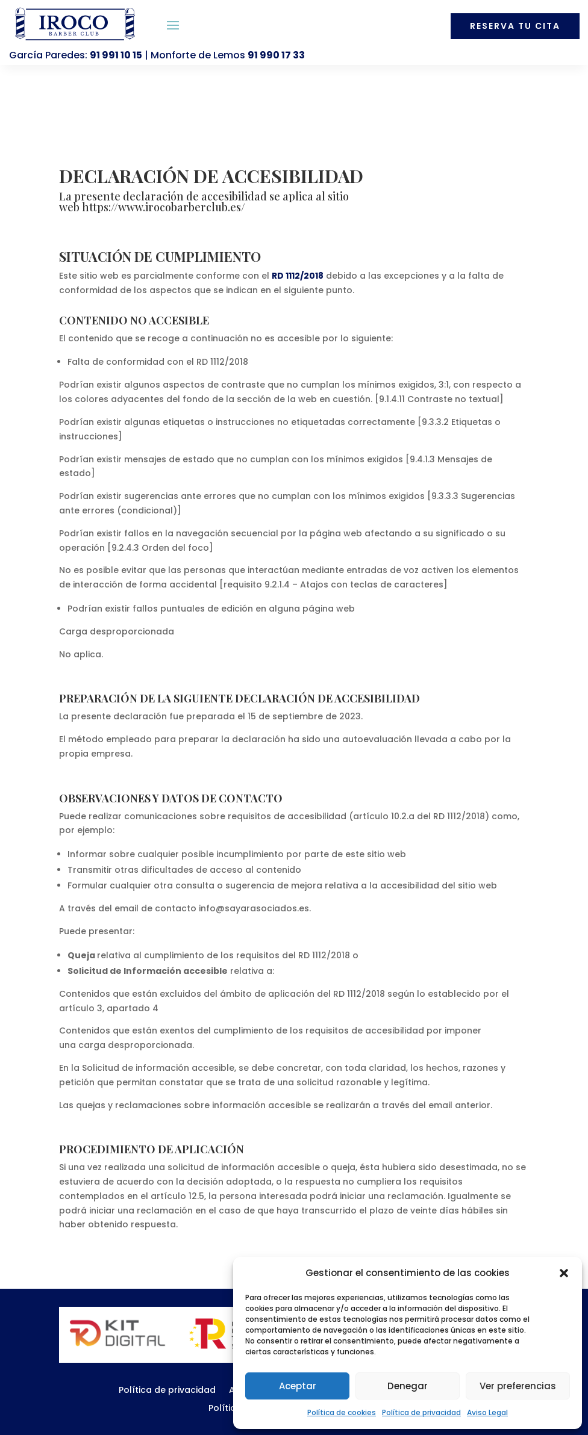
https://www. (113, 207)
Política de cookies (341, 1412)
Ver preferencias (518, 1386)
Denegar (407, 1386)
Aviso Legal (487, 1412)
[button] (564, 1273)
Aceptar (297, 1386)
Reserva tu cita (515, 26)
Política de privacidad (421, 1412)
